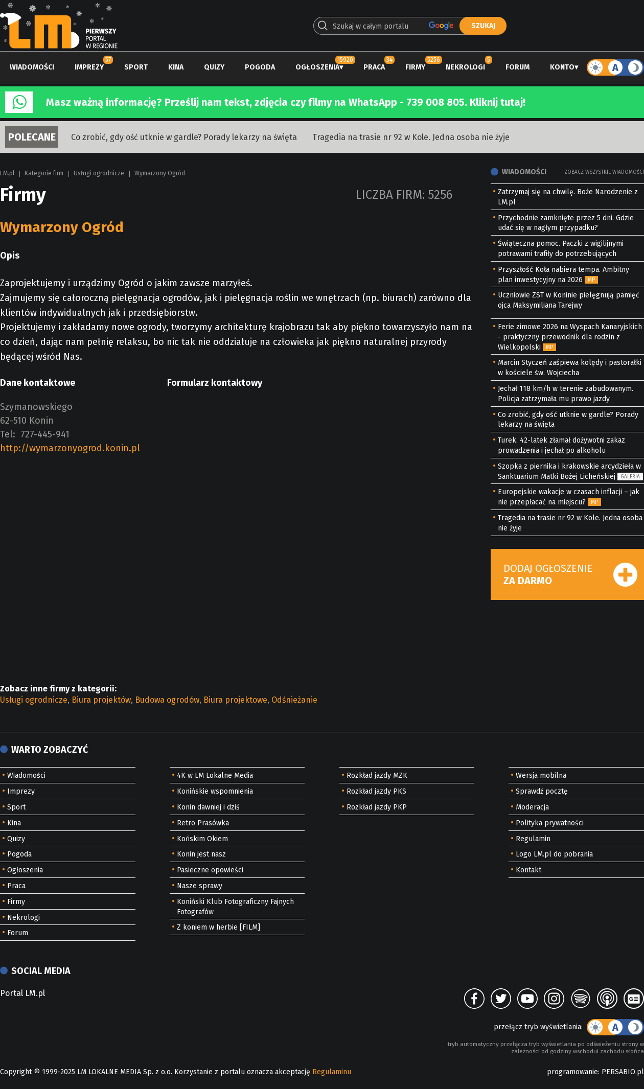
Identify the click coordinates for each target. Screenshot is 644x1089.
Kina (175, 67)
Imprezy (89, 67)
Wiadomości (32, 67)
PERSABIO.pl (623, 1072)
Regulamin (533, 839)
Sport (136, 67)
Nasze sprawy (199, 886)
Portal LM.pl (22, 993)
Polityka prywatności (550, 823)
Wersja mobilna (541, 775)
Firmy (415, 67)
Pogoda (260, 67)
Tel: (7, 434)
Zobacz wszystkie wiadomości (604, 172)
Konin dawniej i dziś (208, 807)
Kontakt (528, 870)
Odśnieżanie (294, 700)
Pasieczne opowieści (210, 870)
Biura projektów (101, 700)
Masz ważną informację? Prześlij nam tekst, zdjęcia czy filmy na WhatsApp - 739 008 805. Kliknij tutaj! (285, 102)
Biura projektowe (235, 700)
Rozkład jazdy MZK (377, 775)
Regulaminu (331, 1072)
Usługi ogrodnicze (99, 173)
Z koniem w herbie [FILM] (218, 927)
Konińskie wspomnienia (215, 791)
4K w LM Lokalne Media (215, 775)
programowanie (572, 1072)
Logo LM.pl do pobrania (554, 854)
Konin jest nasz (201, 854)
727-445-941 (45, 434)
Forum (517, 67)
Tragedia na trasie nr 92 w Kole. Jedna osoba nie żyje (411, 137)
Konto (562, 67)
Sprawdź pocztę (542, 791)
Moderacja (532, 807)
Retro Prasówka (203, 823)
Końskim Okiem (202, 839)
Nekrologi (465, 67)
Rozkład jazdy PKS (376, 791)
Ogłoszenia (317, 67)
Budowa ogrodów (167, 700)
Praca (374, 67)
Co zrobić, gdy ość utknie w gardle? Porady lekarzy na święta (184, 137)
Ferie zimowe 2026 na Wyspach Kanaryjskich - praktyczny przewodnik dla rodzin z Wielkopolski (570, 337)
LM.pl (7, 173)
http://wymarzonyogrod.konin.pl (70, 448)
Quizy (214, 67)
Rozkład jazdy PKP (377, 807)
